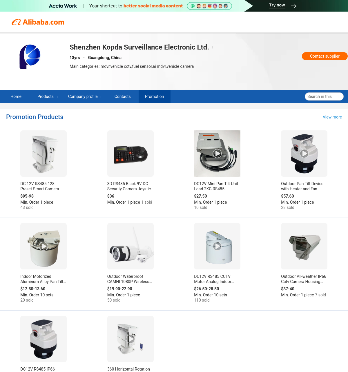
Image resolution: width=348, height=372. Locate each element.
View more (332, 117)
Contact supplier (325, 56)
